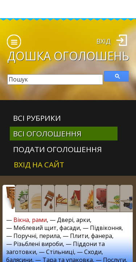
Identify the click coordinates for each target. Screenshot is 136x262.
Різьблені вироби (38, 244)
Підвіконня (105, 228)
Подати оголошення (57, 149)
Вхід (103, 41)
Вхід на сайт (39, 164)
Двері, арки (73, 220)
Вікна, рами (30, 220)
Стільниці (60, 252)
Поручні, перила (36, 236)
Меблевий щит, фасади (46, 228)
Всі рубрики (37, 118)
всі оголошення (47, 133)
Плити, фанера (91, 236)
